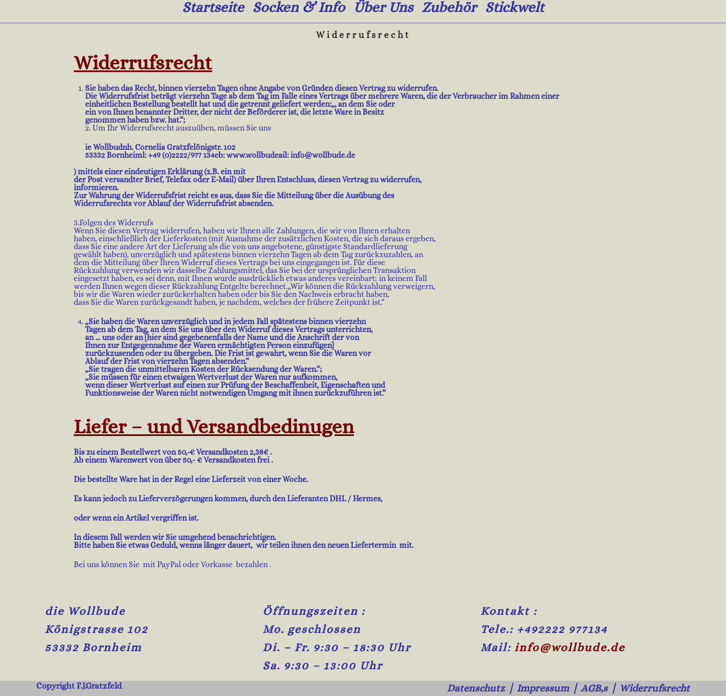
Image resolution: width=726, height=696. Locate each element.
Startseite (213, 7)
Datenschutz (454, 687)
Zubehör (448, 7)
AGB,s (584, 687)
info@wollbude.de (569, 647)
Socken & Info (298, 7)
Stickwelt (514, 7)
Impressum (528, 687)
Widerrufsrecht (650, 687)
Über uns (383, 7)
